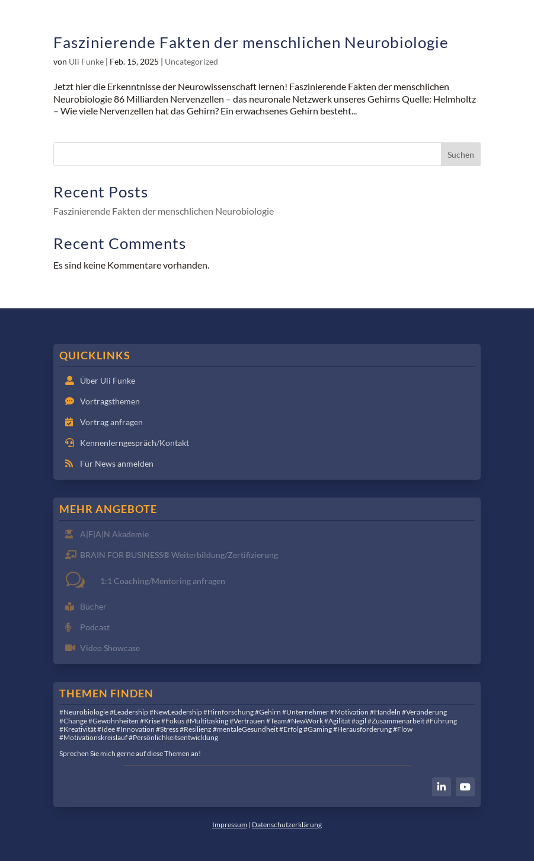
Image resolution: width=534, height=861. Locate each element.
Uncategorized (191, 61)
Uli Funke (86, 61)
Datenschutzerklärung (287, 824)
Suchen (460, 154)
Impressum (229, 824)
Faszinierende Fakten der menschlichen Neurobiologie (251, 42)
